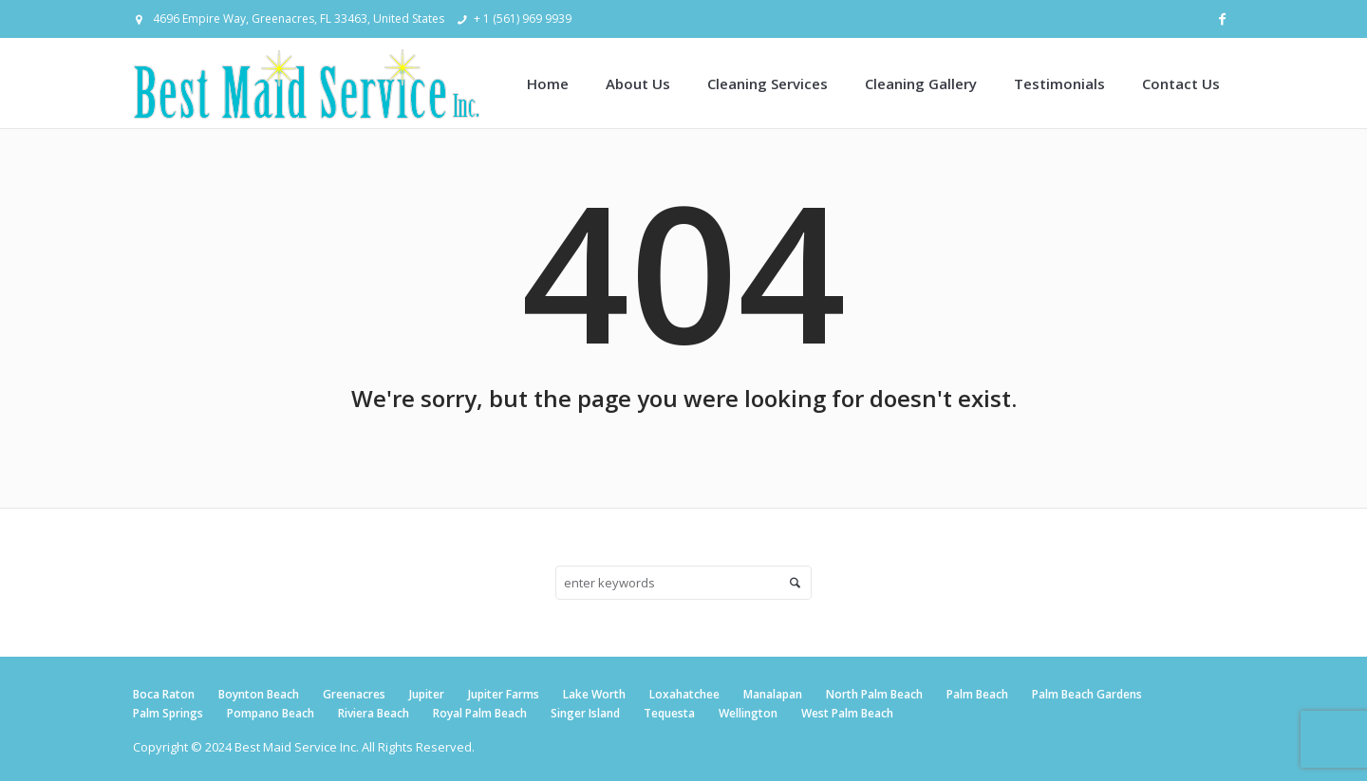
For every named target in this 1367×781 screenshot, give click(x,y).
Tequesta (669, 713)
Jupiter (426, 694)
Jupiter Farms (503, 694)
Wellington (748, 713)
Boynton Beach (258, 694)
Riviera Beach (373, 713)
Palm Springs (168, 713)
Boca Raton (164, 694)
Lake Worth (594, 694)
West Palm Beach (847, 713)
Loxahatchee (684, 694)
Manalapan (772, 694)
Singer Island (585, 713)
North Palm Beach (874, 694)
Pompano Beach (270, 713)
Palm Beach (977, 694)
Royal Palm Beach (480, 713)
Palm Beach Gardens (1087, 694)
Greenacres (354, 694)
